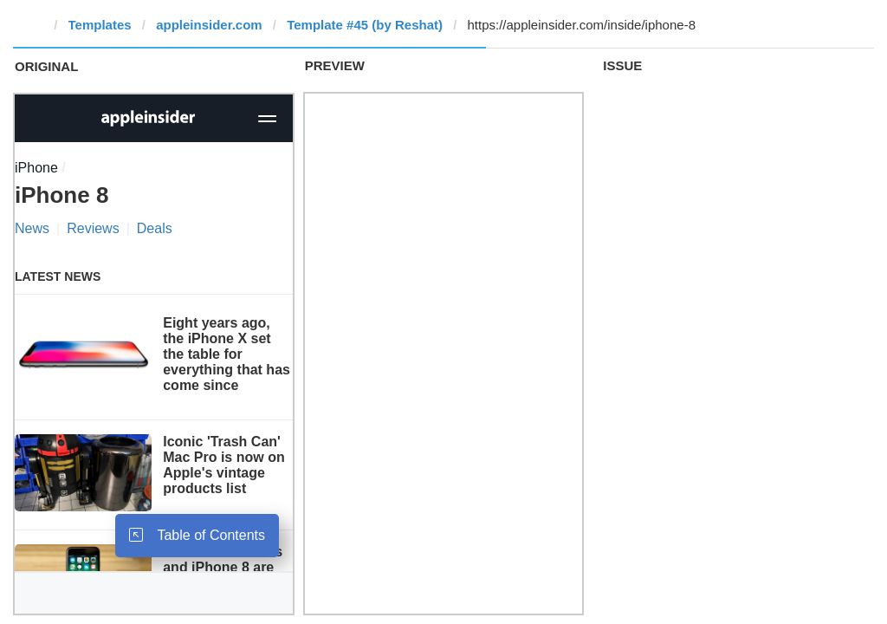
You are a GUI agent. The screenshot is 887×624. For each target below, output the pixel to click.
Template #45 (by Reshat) (365, 24)
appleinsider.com (209, 24)
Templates (100, 24)
